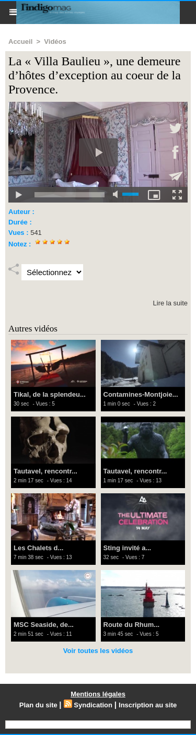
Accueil (20, 41)
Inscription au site (148, 705)
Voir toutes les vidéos (98, 651)
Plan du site (38, 705)
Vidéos (55, 41)
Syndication (93, 705)
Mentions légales (98, 694)
